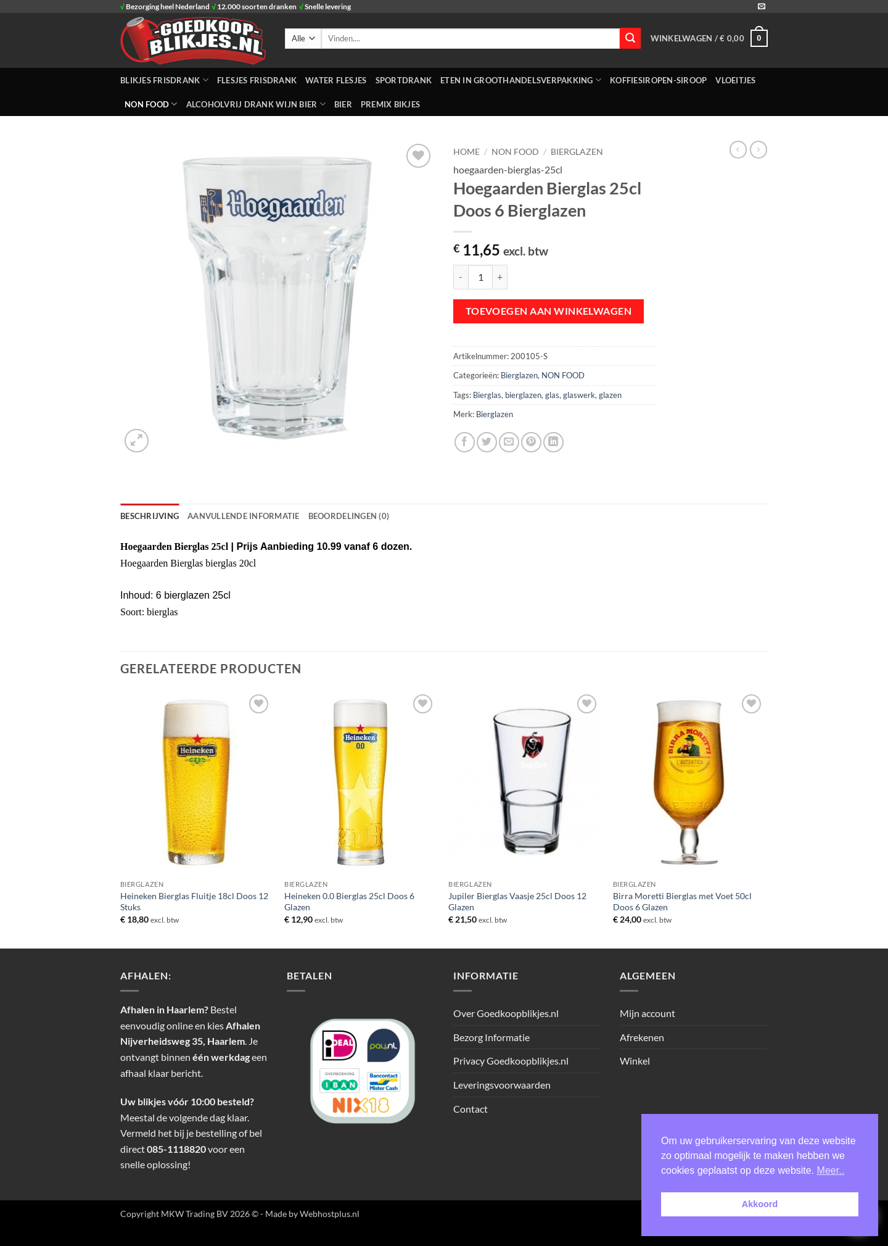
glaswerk (579, 395)
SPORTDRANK (404, 80)
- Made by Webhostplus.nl (310, 1213)
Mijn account (647, 1013)
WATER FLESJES (335, 80)
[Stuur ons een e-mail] (761, 6)
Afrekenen (642, 1037)
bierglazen (523, 395)
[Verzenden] (630, 38)
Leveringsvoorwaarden (502, 1084)
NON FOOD (151, 104)
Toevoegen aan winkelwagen (549, 311)
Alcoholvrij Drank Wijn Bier (256, 104)
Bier (343, 104)
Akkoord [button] (760, 1204)
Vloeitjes (735, 80)
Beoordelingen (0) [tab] (348, 516)
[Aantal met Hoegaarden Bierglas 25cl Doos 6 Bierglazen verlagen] (460, 277)
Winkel (635, 1060)
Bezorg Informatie (491, 1037)
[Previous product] (758, 149)
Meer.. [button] (830, 1170)
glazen (610, 395)
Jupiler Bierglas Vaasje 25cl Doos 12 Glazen (517, 902)
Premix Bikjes (390, 104)
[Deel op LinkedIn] (553, 442)
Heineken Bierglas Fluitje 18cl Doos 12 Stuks (194, 902)
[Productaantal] (480, 277)
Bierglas (487, 395)
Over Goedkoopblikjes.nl (506, 1013)
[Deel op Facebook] (464, 442)
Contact (470, 1109)
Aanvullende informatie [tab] (243, 516)
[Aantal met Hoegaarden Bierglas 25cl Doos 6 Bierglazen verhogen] (500, 277)
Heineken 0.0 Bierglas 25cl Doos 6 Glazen (349, 902)
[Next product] (738, 149)
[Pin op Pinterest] (531, 442)
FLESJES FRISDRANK (257, 80)
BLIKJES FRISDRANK (164, 80)
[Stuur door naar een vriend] (509, 442)
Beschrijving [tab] (149, 516)
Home (466, 152)
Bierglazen (577, 152)
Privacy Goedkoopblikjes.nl (511, 1060)
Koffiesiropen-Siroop (658, 80)
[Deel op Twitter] (487, 442)
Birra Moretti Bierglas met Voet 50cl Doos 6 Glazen (682, 902)
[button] (709, 38)
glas (552, 395)
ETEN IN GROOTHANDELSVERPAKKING (520, 80)
